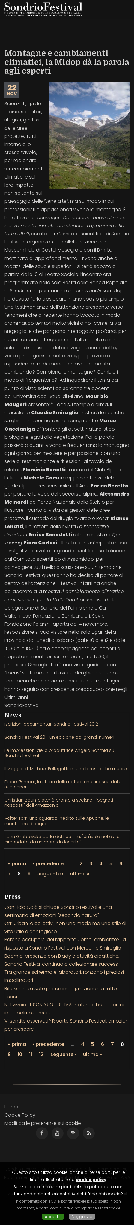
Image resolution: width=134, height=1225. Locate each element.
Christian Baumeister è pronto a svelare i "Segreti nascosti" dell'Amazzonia (58, 802)
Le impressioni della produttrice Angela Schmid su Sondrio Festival (59, 752)
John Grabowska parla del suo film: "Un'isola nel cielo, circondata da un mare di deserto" (62, 839)
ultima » (79, 873)
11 (30, 1054)
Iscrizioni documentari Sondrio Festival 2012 (51, 724)
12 (41, 1054)
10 (20, 1054)
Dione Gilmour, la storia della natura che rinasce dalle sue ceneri (63, 784)
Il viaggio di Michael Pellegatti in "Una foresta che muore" (66, 769)
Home (11, 1106)
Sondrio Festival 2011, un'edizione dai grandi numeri (59, 737)
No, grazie (82, 1217)
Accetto (53, 1217)
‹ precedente (48, 863)
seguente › (50, 873)
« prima (17, 863)
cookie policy (91, 1180)
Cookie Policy (19, 1115)
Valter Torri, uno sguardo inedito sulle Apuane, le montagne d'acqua (56, 820)
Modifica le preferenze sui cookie (42, 1123)
